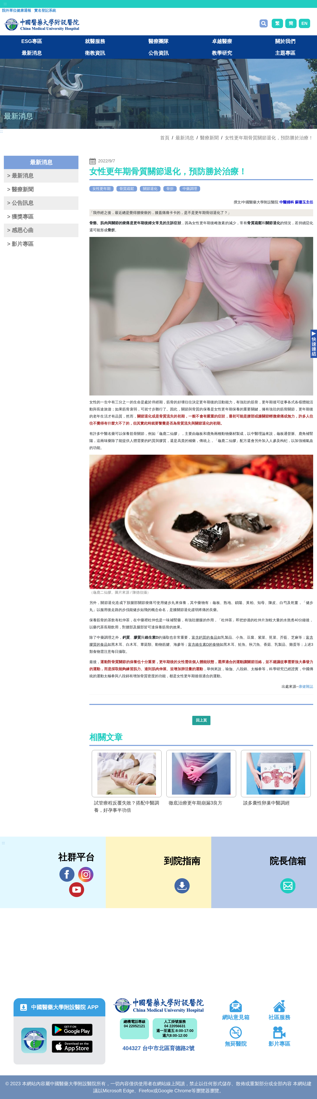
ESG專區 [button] (31, 41)
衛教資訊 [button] (95, 53)
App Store (72, 1046)
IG (85, 874)
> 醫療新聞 (20, 189)
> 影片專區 (20, 244)
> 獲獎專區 (20, 217)
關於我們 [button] (285, 41)
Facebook (67, 874)
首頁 (164, 137)
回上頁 (201, 720)
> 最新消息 (20, 176)
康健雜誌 (306, 687)
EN (304, 23)
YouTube (76, 889)
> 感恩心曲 (20, 230)
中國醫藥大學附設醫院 (158, 1005)
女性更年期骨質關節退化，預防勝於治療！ (269, 137)
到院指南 (182, 885)
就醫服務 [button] (95, 41)
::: (5, 4)
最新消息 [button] (32, 53)
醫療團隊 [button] (158, 41)
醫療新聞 (209, 137)
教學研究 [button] (222, 53)
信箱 (287, 885)
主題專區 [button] (285, 53)
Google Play (72, 1030)
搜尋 (264, 23)
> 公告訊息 (20, 203)
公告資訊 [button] (158, 53)
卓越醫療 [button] (222, 41)
